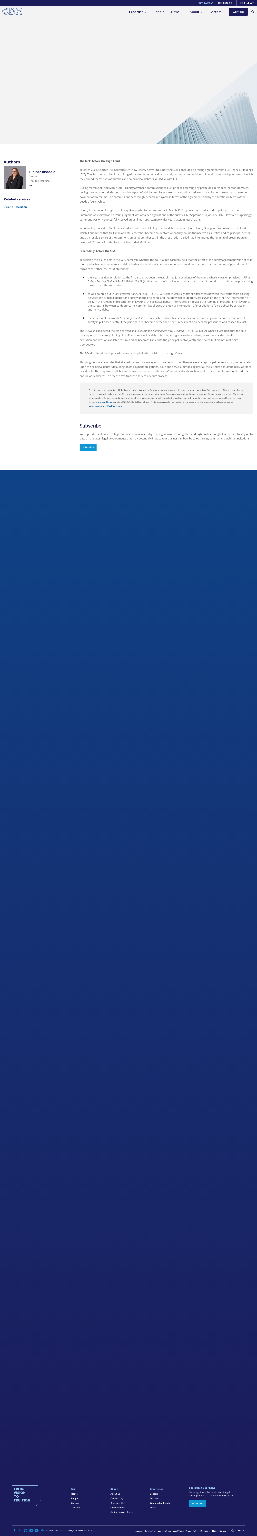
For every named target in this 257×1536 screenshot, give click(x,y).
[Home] (12, 12)
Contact (75, 1507)
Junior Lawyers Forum (122, 1512)
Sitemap (222, 1531)
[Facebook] (14, 1530)
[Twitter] (20, 1530)
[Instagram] (25, 1530)
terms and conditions (102, 402)
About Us (115, 1493)
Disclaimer (205, 1531)
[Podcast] (42, 1530)
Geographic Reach (160, 1503)
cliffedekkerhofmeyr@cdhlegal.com (105, 406)
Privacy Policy (192, 1531)
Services (154, 1498)
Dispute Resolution (15, 206)
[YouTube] (36, 1530)
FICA (214, 1531)
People (158, 12)
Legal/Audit (178, 1531)
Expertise (136, 12)
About (194, 12)
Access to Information (146, 1531)
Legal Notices (164, 1531)
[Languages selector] (247, 3)
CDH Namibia (225, 3)
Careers (215, 12)
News (175, 12)
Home (74, 1493)
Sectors (154, 1493)
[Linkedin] (31, 1530)
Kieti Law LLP (205, 3)
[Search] (253, 12)
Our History (116, 1498)
